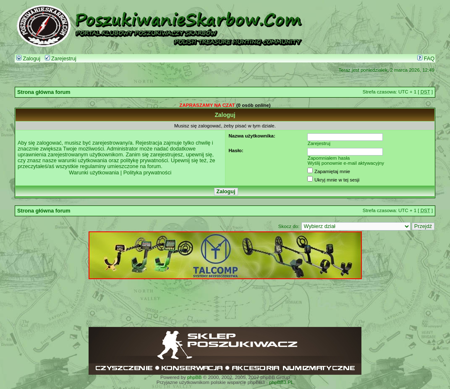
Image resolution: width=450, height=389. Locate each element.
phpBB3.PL (281, 382)
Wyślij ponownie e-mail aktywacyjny (346, 163)
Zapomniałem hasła (329, 158)
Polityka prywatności (147, 173)
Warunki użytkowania (94, 173)
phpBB (194, 377)
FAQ (425, 59)
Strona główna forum (44, 92)
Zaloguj (28, 59)
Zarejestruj (60, 59)
